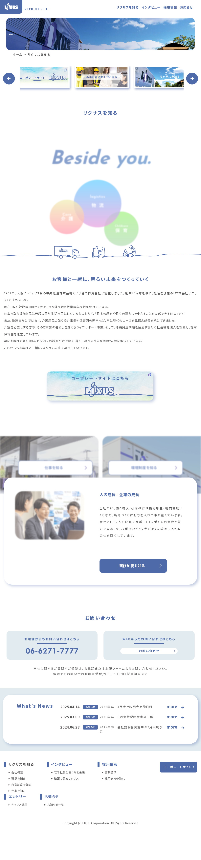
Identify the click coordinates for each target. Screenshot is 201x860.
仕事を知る (18, 806)
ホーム (18, 69)
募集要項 (111, 787)
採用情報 (170, 7)
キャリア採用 (19, 820)
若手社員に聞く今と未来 (69, 787)
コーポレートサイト (177, 782)
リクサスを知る (128, 7)
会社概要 (17, 787)
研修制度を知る (132, 580)
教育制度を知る (21, 800)
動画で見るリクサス (66, 793)
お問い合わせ (149, 666)
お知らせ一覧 (55, 820)
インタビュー (151, 7)
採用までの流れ (115, 793)
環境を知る (18, 793)
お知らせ (186, 7)
